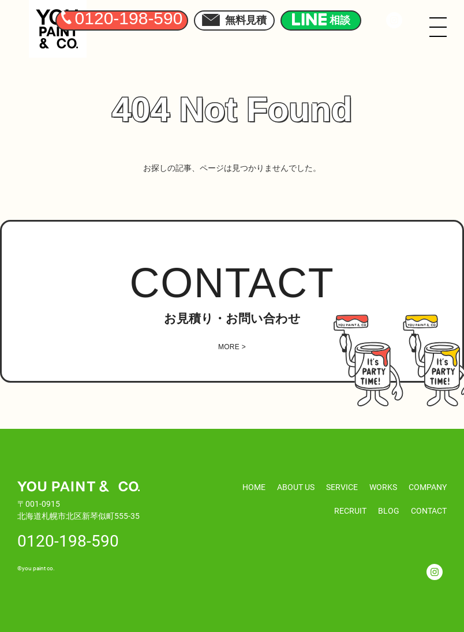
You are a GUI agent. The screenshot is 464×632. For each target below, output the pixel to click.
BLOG (388, 510)
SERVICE (342, 486)
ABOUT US (296, 486)
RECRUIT (350, 510)
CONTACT (429, 510)
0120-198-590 (68, 540)
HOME (253, 486)
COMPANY (428, 486)
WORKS (383, 486)
